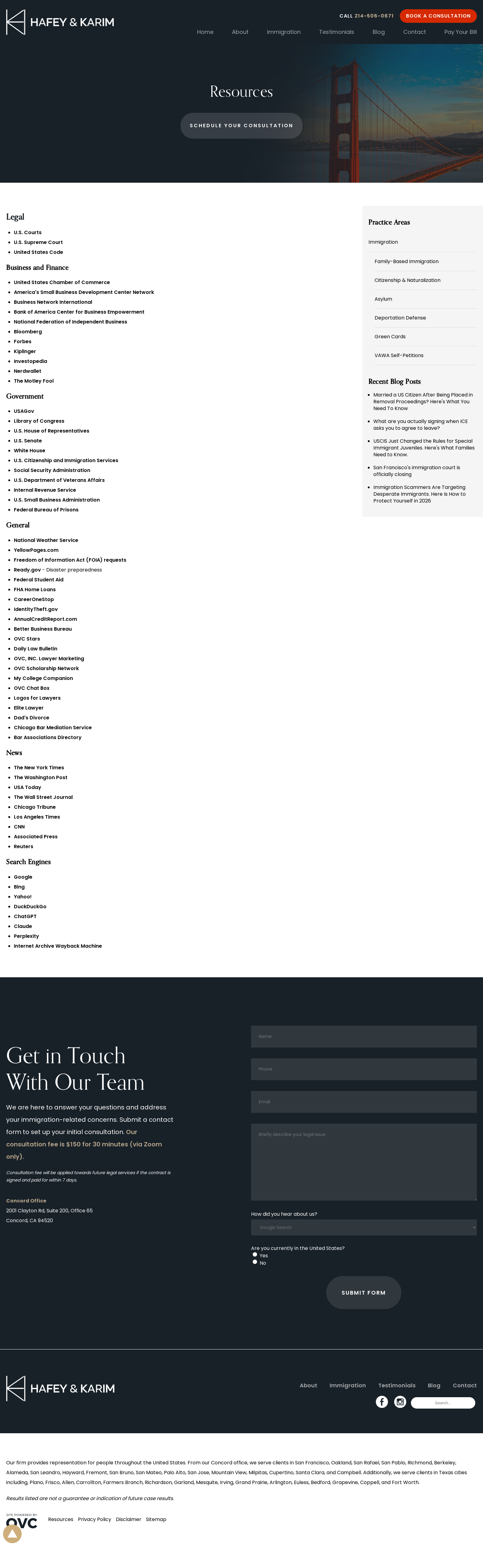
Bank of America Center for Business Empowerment (79, 311)
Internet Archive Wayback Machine (58, 946)
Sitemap (156, 1519)
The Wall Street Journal (43, 797)
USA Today (27, 787)
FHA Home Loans (35, 589)
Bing (19, 886)
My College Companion (43, 678)
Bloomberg (28, 331)
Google (23, 877)
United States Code (38, 252)
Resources (60, 1519)
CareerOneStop (34, 599)
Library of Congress (39, 421)
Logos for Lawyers (37, 698)
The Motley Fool (34, 380)
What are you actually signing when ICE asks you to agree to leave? (420, 425)
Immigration (284, 32)
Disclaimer (128, 1519)
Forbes (22, 341)
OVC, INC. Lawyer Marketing (49, 658)
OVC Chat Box (32, 688)
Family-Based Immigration (407, 261)
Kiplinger (25, 351)
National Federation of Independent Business (70, 321)
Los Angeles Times (37, 816)
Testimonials (336, 32)
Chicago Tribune (35, 807)
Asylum (383, 299)
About (240, 32)
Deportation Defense (400, 317)
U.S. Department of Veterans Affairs (59, 480)
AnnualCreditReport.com (45, 619)
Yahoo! (23, 896)
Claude (23, 926)
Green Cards (390, 336)
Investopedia (30, 361)
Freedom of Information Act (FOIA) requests (70, 559)
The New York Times (39, 767)
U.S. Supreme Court (38, 242)
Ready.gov (27, 569)
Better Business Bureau (43, 629)
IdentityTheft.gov (36, 609)
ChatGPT (25, 916)
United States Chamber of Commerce (62, 282)
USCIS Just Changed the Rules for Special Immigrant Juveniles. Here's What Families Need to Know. (424, 447)
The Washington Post (40, 777)
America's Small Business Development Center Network (84, 292)
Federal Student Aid (38, 579)
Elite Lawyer (29, 707)
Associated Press (36, 836)
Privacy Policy (94, 1519)
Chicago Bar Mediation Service (53, 727)
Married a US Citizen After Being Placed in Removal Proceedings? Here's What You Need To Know (423, 401)
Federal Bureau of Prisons (46, 509)
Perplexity (26, 936)
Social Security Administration (52, 470)
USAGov (24, 411)
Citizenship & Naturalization (407, 280)
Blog (379, 32)
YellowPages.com (36, 550)
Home (205, 32)
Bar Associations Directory (48, 737)
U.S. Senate (28, 440)
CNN (19, 826)
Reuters (23, 846)
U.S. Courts (28, 232)
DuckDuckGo (30, 906)
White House (29, 450)
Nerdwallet (27, 371)
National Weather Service (46, 540)
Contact (414, 32)
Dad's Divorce (31, 717)
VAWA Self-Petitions (399, 355)
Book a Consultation (438, 15)
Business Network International (53, 302)
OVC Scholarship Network (46, 668)
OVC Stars (27, 638)
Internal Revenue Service (45, 490)
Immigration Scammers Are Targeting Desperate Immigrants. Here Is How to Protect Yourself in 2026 (419, 494)
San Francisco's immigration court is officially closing (416, 471)
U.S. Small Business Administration (57, 499)
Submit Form (364, 1292)
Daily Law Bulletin (35, 648)
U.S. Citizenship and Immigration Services (66, 460)
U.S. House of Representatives (51, 430)
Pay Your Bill (460, 32)
